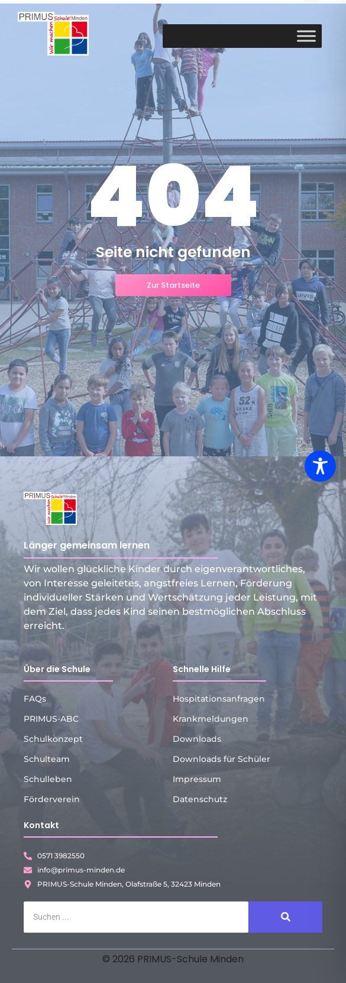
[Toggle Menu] (306, 35)
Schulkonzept (53, 739)
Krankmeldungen (210, 718)
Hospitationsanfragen (219, 698)
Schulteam (47, 759)
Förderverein (52, 799)
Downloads (197, 739)
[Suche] (136, 917)
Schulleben (48, 779)
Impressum (197, 779)
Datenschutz (200, 799)
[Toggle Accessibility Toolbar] (320, 466)
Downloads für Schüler (221, 759)
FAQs (35, 698)
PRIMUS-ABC (51, 718)
